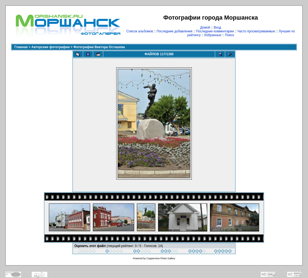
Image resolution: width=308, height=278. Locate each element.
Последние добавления (175, 31)
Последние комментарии (215, 31)
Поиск (229, 35)
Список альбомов (139, 31)
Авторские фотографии (51, 47)
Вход (217, 27)
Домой (205, 27)
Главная (21, 47)
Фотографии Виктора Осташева (99, 47)
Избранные (212, 35)
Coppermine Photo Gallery (160, 258)
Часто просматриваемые (256, 31)
